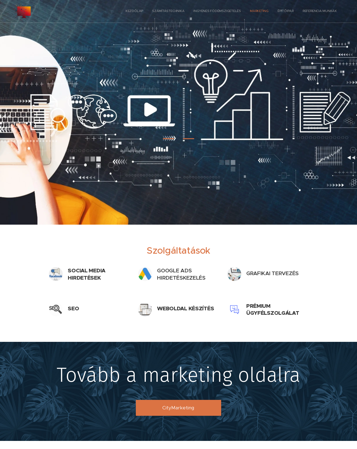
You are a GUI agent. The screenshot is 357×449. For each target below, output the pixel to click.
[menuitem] (294, 11)
